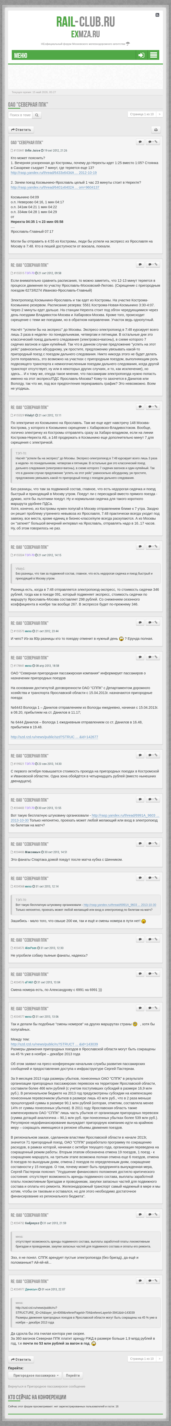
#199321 (17, 764)
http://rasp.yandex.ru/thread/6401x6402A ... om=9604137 (55, 187)
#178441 (17, 666)
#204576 (17, 982)
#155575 (17, 631)
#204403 (17, 808)
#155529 (17, 415)
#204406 (17, 852)
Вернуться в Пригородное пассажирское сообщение (46, 1386)
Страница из (142, 114)
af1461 (29, 982)
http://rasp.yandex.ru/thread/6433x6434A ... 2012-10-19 (54, 173)
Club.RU (85, 21)
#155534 (17, 555)
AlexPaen (30, 948)
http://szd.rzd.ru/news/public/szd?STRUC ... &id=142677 (54, 737)
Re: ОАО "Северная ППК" (30, 755)
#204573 (17, 948)
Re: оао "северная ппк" (30, 265)
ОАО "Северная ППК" (28, 104)
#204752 (17, 1223)
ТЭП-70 (29, 273)
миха (28, 631)
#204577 (17, 1016)
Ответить (21, 130)
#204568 (17, 886)
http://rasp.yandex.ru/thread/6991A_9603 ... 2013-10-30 (120, 905)
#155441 (17, 150)
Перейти (73, 1375)
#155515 (17, 273)
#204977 (17, 1289)
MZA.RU (85, 34)
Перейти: (15, 1368)
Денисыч (31, 1289)
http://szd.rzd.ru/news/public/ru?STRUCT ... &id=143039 (54, 1044)
